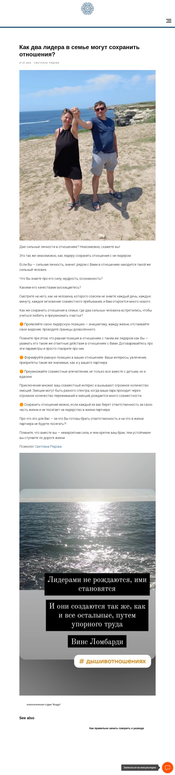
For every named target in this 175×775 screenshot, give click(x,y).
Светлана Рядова (57, 441)
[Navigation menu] (168, 21)
